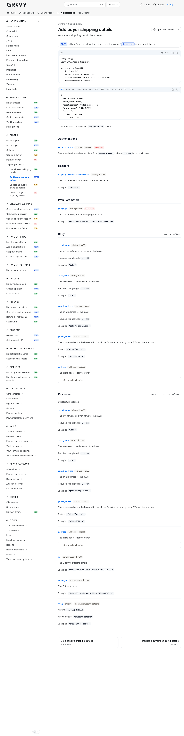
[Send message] (177, 654)
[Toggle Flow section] (9, 535)
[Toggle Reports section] (11, 545)
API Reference (66, 14)
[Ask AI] (177, 53)
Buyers (61, 24)
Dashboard (26, 14)
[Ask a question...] (119, 652)
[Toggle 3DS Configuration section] (16, 525)
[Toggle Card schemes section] (14, 394)
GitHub (158, 4)
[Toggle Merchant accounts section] (16, 540)
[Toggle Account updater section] (15, 431)
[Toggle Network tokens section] (15, 436)
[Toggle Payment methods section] (16, 413)
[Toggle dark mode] (36, 732)
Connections (45, 14)
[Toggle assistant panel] (113, 4)
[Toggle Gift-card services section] (16, 488)
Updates (84, 14)
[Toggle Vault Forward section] (14, 446)
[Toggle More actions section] (13, 126)
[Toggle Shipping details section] (15, 164)
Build (11, 14)
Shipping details (76, 24)
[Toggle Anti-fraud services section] (16, 483)
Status (145, 4)
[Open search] (84, 4)
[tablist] (114, 89)
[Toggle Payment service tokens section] (19, 441)
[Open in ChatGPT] (163, 29)
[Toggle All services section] (13, 469)
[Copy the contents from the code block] (173, 53)
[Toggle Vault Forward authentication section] (21, 455)
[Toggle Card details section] (13, 398)
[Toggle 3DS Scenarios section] (14, 530)
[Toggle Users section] (10, 554)
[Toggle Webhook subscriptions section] (18, 559)
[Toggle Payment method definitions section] (20, 418)
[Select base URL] (89, 44)
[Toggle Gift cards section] (12, 408)
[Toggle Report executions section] (16, 549)
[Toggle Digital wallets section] (14, 403)
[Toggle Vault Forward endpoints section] (19, 451)
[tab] (62, 89)
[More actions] (178, 29)
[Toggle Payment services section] (16, 474)
